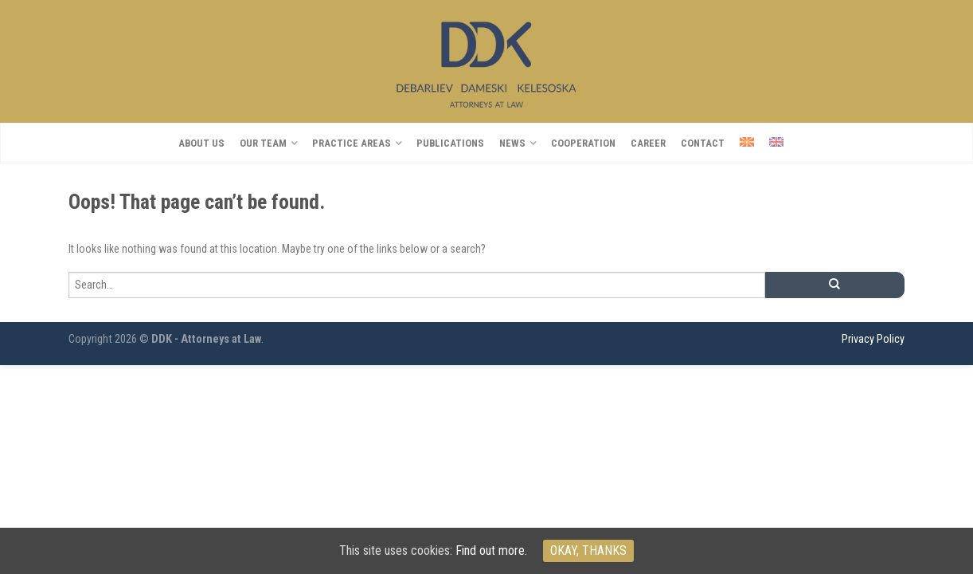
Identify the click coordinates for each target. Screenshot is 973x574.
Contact (703, 143)
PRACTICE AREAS (351, 143)
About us (201, 143)
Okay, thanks (588, 550)
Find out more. (491, 550)
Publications (450, 143)
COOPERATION (583, 143)
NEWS (512, 143)
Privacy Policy (873, 339)
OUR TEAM (263, 143)
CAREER (648, 143)
